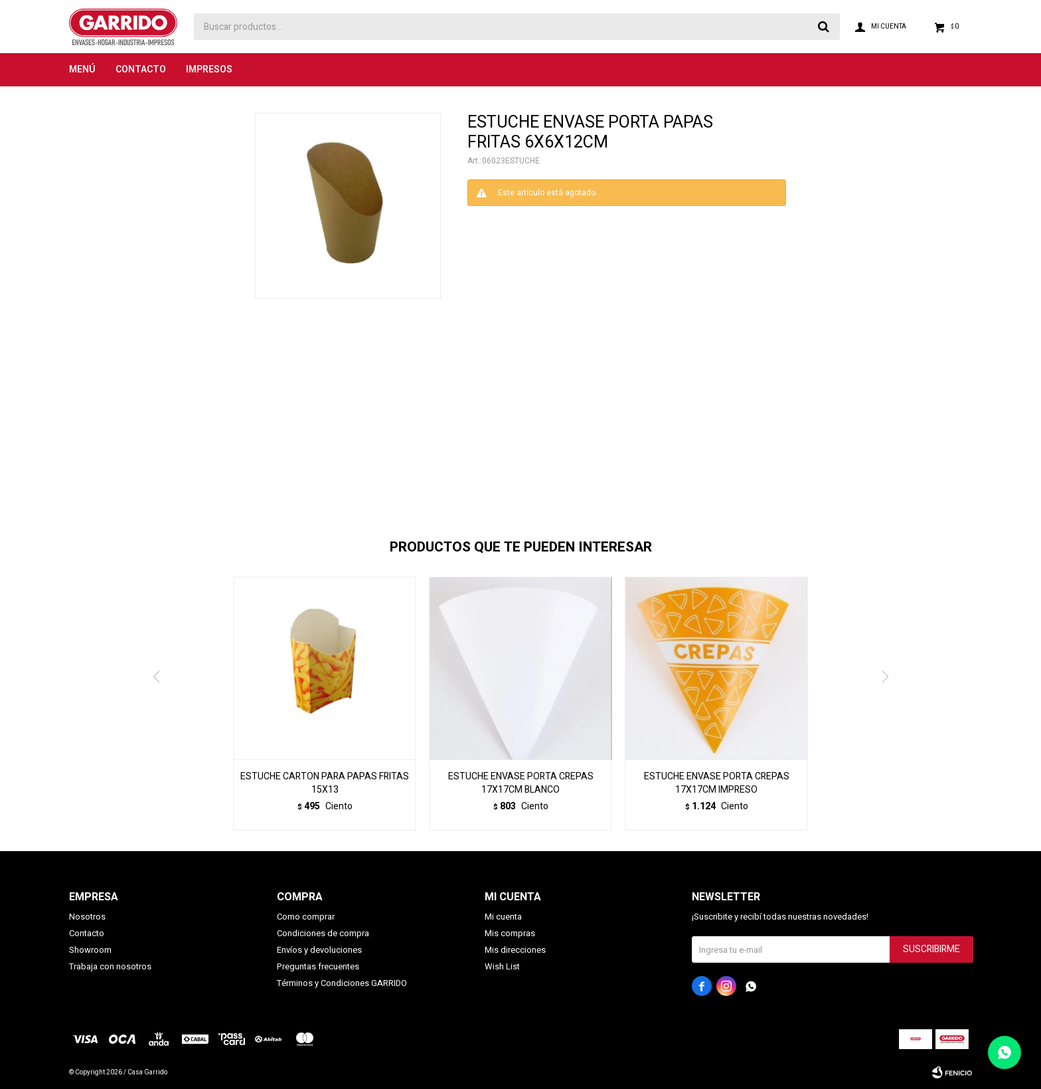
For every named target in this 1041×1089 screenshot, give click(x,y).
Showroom (90, 949)
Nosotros (87, 916)
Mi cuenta (503, 916)
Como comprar (306, 916)
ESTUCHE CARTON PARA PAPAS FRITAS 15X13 (324, 783)
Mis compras (510, 933)
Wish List (502, 966)
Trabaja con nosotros (110, 966)
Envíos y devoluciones (319, 949)
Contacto (141, 69)
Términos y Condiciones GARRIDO (342, 983)
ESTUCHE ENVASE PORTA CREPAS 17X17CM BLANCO (521, 783)
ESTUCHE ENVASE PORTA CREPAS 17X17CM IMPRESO (716, 783)
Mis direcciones (515, 949)
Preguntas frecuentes (318, 966)
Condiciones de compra (323, 933)
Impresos (209, 69)
